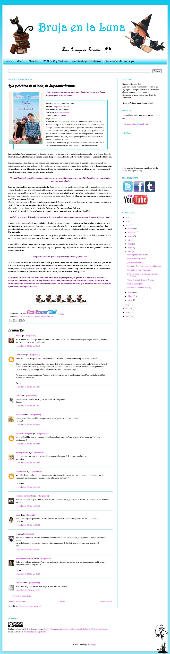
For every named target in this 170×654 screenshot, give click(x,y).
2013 (128, 225)
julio (130, 240)
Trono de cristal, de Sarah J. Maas (140, 280)
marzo (130, 292)
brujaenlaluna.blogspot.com (35, 632)
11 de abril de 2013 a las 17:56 (28, 406)
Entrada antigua (105, 601)
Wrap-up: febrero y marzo (137, 255)
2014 (128, 221)
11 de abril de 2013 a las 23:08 (28, 487)
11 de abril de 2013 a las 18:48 (28, 444)
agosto (130, 236)
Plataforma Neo (62, 112)
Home (9, 61)
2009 (128, 316)
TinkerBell (20, 414)
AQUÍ (124, 170)
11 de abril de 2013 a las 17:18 (28, 346)
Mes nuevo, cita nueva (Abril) (139, 287)
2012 (128, 305)
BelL (26, 629)
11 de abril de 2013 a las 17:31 (28, 387)
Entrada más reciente (17, 601)
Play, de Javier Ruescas (136, 258)
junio (130, 244)
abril (130, 251)
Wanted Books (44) (135, 284)
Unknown (20, 355)
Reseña (37, 316)
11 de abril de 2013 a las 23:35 (28, 525)
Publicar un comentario (21, 596)
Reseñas (33, 61)
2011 (128, 308)
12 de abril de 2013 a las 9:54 (27, 549)
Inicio (62, 601)
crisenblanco (21, 471)
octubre (131, 228)
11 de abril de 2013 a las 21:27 (28, 463)
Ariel (18, 336)
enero (130, 300)
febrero (131, 296)
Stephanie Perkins (61, 106)
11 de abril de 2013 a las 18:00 (28, 425)
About (20, 61)
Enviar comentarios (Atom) (30, 606)
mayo (130, 247)
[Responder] (31, 336)
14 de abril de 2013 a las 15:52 (28, 590)
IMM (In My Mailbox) (55, 61)
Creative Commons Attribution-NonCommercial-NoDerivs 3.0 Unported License (76, 629)
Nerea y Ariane (22, 452)
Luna (18, 515)
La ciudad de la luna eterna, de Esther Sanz (144, 266)
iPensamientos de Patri (25, 558)
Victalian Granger (23, 433)
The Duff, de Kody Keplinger (139, 270)
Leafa (18, 395)
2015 (128, 217)
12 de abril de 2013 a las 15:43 (28, 574)
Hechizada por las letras (86, 61)
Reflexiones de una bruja (120, 61)
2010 (128, 312)
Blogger (93, 644)
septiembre (132, 232)
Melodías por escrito (24, 496)
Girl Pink (20, 583)
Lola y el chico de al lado (25, 316)
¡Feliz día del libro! (135, 262)
